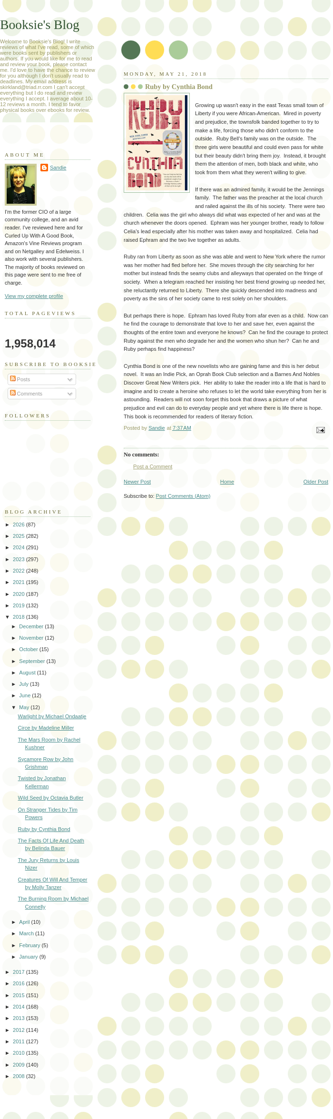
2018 (19, 617)
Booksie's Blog (39, 24)
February (30, 945)
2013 (19, 1018)
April (25, 922)
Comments (26, 393)
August (28, 672)
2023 (19, 559)
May (24, 707)
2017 (19, 972)
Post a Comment (152, 466)
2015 (19, 995)
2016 (19, 983)
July (24, 684)
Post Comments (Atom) (183, 496)
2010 (19, 1053)
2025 (19, 536)
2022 (19, 571)
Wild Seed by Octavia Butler (51, 798)
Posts (20, 379)
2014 (19, 1007)
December (32, 626)
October (29, 649)
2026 (19, 524)
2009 (19, 1065)
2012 (19, 1030)
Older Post (316, 482)
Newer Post (137, 482)
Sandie (58, 167)
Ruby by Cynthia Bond (44, 829)
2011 (19, 1041)
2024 (19, 547)
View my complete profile (34, 296)
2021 (19, 582)
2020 (19, 594)
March (27, 933)
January (29, 957)
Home (227, 482)
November (32, 638)
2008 (19, 1076)
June (25, 695)
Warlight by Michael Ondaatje (52, 716)
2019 (19, 605)
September (32, 661)
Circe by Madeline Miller (46, 728)
